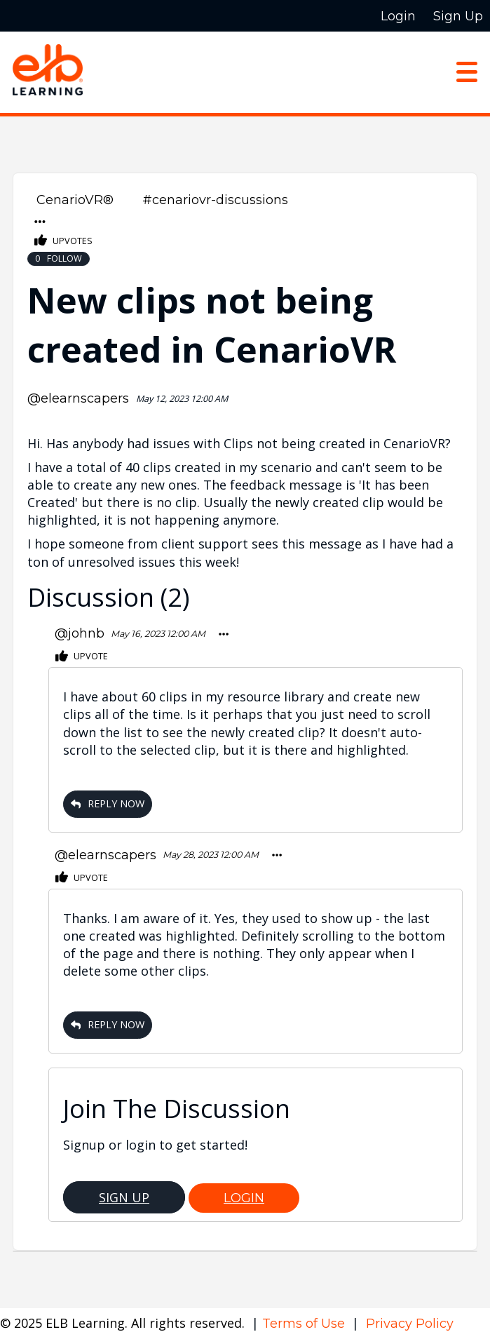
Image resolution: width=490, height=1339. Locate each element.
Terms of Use (305, 1323)
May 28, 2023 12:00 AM (211, 854)
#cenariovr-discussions (215, 200)
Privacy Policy (410, 1323)
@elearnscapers (78, 398)
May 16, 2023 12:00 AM (158, 633)
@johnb (79, 633)
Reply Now (107, 803)
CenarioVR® (75, 200)
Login (244, 1198)
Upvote (81, 657)
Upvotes (63, 241)
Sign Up (124, 1197)
